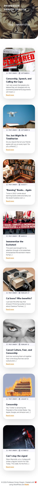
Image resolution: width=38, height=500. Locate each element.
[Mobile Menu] (33, 7)
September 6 (24, 73)
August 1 (23, 187)
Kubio (27, 495)
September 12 (24, 130)
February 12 (24, 353)
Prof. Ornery (11, 73)
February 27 (24, 298)
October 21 (23, 461)
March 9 (23, 241)
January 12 (23, 407)
